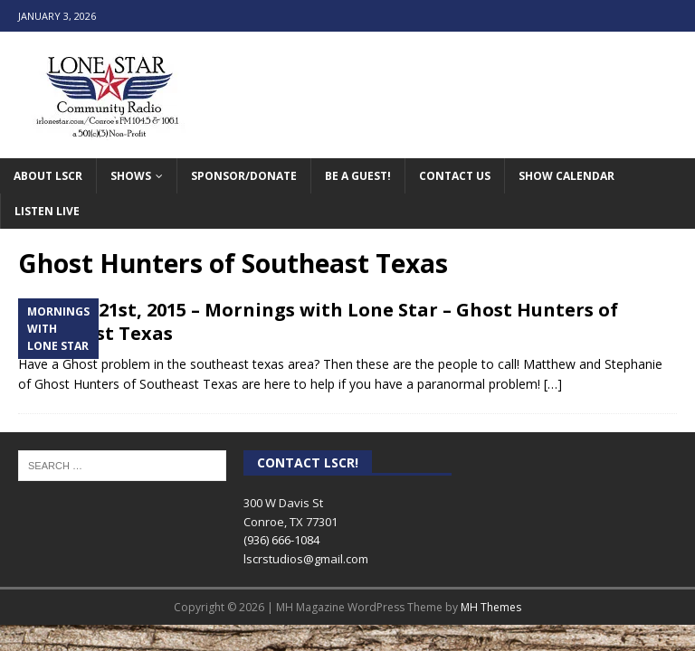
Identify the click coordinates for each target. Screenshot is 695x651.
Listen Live (47, 211)
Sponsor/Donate (244, 176)
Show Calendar (566, 176)
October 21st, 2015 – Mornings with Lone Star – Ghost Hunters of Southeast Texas (318, 321)
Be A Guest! (358, 176)
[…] (553, 383)
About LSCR (48, 176)
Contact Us (454, 176)
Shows (130, 176)
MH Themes (491, 607)
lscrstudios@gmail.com (305, 559)
